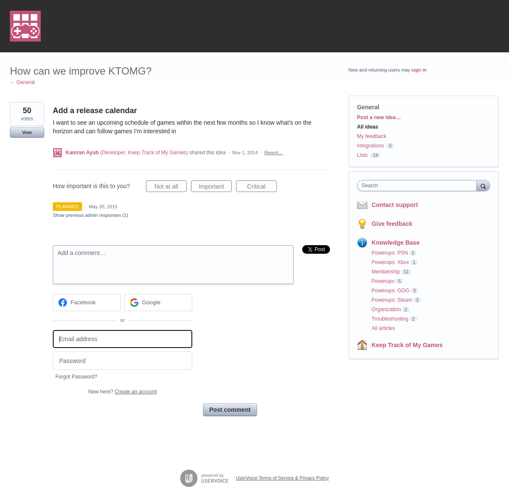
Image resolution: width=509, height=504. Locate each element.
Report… (273, 152)
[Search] (483, 185)
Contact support (395, 205)
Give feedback (392, 223)
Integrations (370, 146)
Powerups (383, 281)
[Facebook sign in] (87, 302)
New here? (122, 392)
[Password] (122, 360)
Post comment (230, 409)
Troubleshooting (390, 319)
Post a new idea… (379, 117)
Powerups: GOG (390, 291)
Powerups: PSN (390, 253)
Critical (262, 187)
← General (22, 82)
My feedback (371, 136)
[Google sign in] (158, 302)
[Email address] (122, 339)
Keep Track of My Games (407, 345)
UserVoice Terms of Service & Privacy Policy (282, 477)
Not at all (171, 187)
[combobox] (419, 186)
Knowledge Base (396, 242)
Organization (386, 309)
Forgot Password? (76, 377)
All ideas (367, 127)
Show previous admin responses (90, 215)
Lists (362, 155)
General (368, 107)
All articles (383, 328)
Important (215, 187)
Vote (27, 132)
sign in (419, 69)
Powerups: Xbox (390, 262)
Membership (386, 272)
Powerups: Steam (392, 300)
